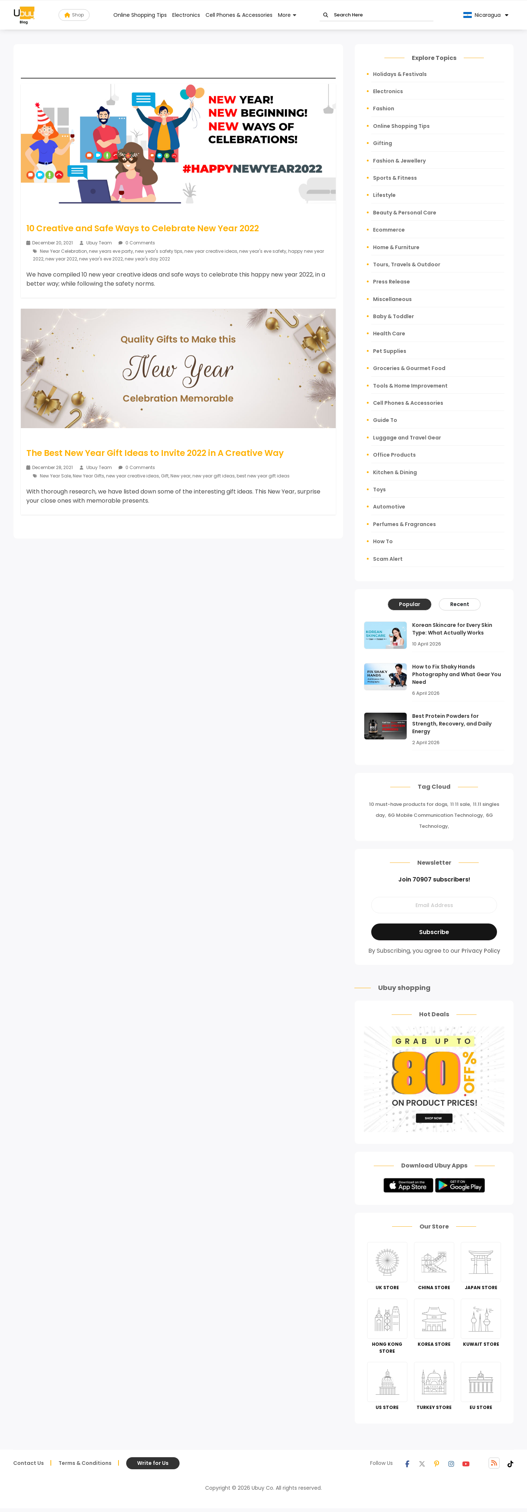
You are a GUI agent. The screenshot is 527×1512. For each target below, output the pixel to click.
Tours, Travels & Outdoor (406, 264)
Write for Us (153, 1463)
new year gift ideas (213, 475)
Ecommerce (389, 229)
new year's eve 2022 (101, 259)
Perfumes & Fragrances (404, 524)
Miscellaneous (392, 299)
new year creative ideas (210, 251)
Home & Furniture (396, 247)
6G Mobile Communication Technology (435, 815)
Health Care (389, 333)
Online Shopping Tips (140, 15)
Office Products (394, 454)
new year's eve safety (262, 251)
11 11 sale (460, 804)
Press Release (391, 281)
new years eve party (111, 251)
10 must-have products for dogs (408, 804)
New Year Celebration (63, 251)
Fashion (383, 108)
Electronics (186, 15)
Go (326, 15)
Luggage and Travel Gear (407, 437)
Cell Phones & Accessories (239, 15)
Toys (379, 489)
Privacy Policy (481, 951)
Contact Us (28, 1463)
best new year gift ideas (263, 475)
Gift (165, 475)
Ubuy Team (99, 243)
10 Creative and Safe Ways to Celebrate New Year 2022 (143, 228)
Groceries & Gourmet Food (409, 368)
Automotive (389, 506)
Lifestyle (384, 195)
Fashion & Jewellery (399, 160)
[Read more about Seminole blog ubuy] (24, 15)
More (284, 15)
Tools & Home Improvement (410, 385)
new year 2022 (61, 259)
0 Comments (136, 243)
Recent (459, 604)
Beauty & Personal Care (404, 212)
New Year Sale (55, 475)
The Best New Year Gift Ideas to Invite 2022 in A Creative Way (156, 452)
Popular (409, 604)
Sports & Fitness (395, 178)
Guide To (385, 420)
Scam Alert (388, 559)
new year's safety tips (158, 251)
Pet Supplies (389, 351)
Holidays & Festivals (400, 74)
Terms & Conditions (85, 1463)
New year (180, 475)
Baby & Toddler (393, 316)
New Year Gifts (88, 475)
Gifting (382, 143)
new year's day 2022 (147, 259)
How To (383, 541)
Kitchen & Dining (395, 472)
